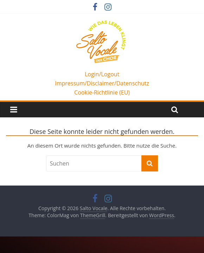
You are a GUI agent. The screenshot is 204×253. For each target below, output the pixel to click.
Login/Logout (102, 74)
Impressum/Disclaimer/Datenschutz (102, 83)
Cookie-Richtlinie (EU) (102, 92)
